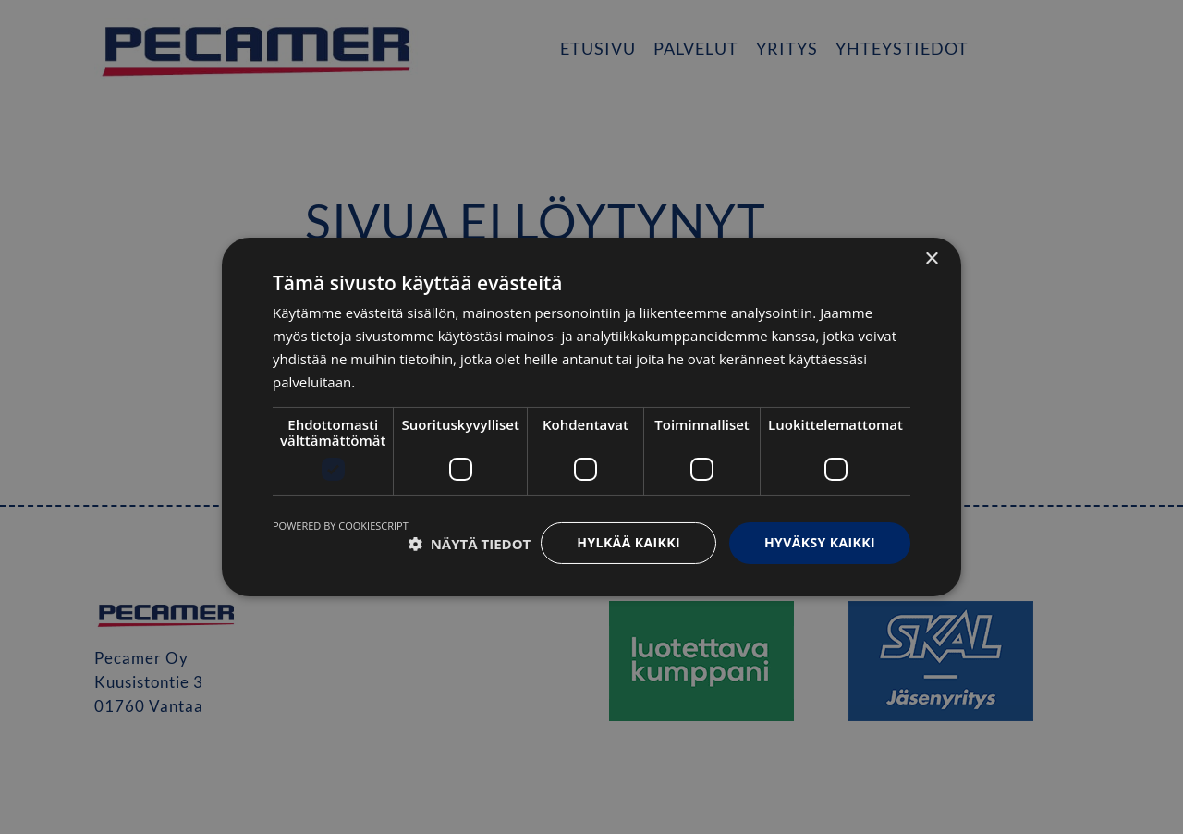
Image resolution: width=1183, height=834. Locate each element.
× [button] (931, 259)
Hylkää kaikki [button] (628, 542)
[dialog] (591, 417)
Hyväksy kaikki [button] (819, 542)
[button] (470, 543)
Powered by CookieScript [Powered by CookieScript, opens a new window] (341, 526)
